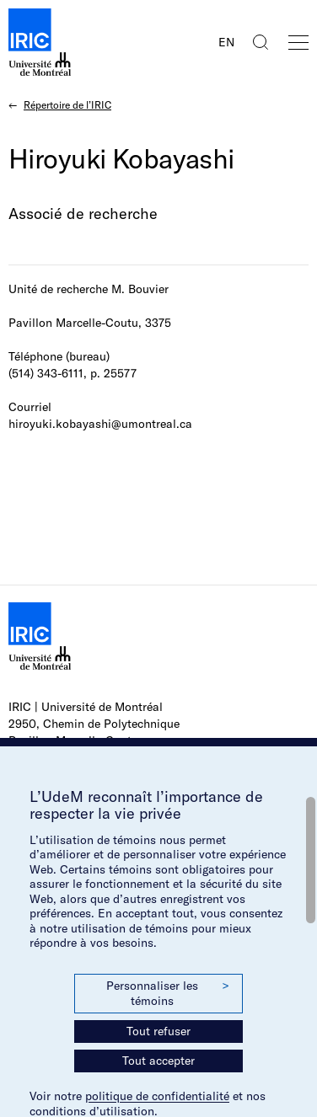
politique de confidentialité (157, 1096)
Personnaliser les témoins (167, 993)
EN (226, 42)
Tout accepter (158, 1060)
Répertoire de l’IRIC (67, 105)
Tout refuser (158, 1031)
